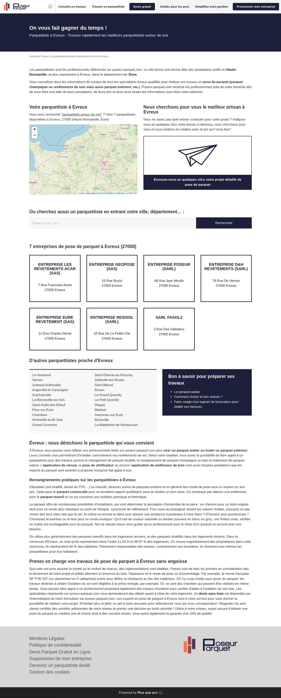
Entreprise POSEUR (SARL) (169, 266)
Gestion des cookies (49, 672)
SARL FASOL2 (169, 317)
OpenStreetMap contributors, (112, 193)
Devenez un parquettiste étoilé (59, 665)
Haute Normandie (79, 56)
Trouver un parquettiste (53, 56)
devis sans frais (211, 593)
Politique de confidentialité (55, 645)
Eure (94, 56)
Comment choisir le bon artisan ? (198, 397)
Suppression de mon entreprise (60, 658)
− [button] (34, 135)
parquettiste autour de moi (81, 114)
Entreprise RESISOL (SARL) (111, 319)
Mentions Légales (46, 638)
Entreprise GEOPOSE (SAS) (112, 266)
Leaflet (81, 193)
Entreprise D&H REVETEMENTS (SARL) (226, 266)
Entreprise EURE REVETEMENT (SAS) (55, 319)
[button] (72, 7)
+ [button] (34, 130)
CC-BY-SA (131, 193)
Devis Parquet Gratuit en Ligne (60, 651)
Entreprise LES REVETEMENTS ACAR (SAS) (55, 268)
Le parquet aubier (187, 392)
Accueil (33, 56)
